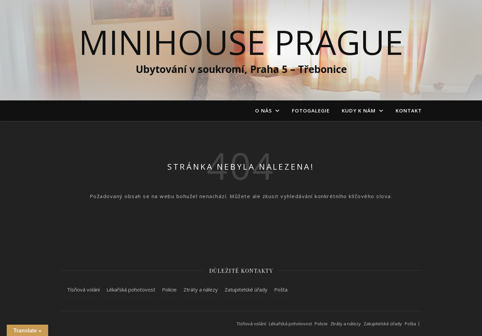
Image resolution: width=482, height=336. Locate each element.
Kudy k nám (359, 110)
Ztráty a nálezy (200, 289)
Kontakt (409, 110)
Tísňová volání (83, 289)
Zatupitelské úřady (246, 289)
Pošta (281, 289)
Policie (169, 289)
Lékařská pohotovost (130, 289)
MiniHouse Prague (241, 42)
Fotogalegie (311, 110)
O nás (263, 110)
